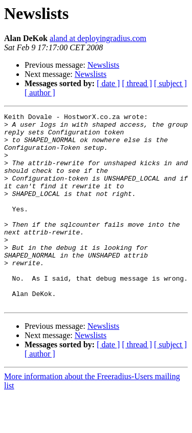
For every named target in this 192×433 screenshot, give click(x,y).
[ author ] (40, 92)
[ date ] (108, 83)
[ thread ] (137, 83)
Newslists (103, 65)
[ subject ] (170, 83)
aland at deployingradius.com (98, 38)
